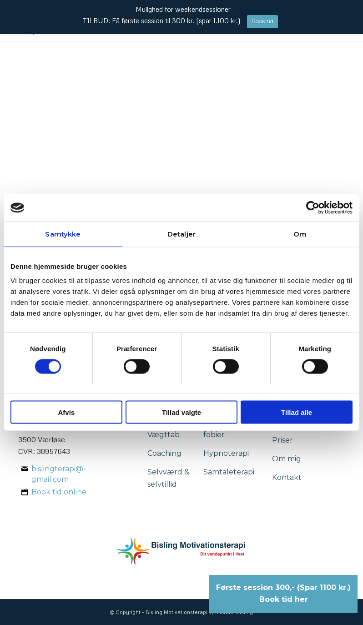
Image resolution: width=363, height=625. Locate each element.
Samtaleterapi (228, 472)
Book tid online (58, 492)
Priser (282, 440)
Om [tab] (300, 234)
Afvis (66, 412)
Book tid (262, 21)
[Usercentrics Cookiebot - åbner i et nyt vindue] (313, 208)
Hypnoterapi (226, 453)
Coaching (164, 453)
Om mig (286, 458)
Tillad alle (296, 412)
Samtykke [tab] (63, 234)
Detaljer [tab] (181, 234)
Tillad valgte (181, 412)
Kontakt (287, 477)
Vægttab (163, 434)
